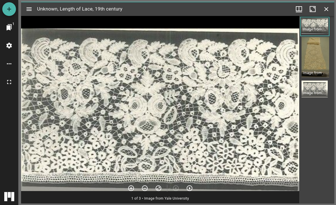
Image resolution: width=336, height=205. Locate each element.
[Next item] (189, 188)
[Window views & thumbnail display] (299, 9)
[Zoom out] (145, 188)
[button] (315, 26)
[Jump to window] (9, 27)
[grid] (316, 109)
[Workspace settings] (9, 45)
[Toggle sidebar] (29, 9)
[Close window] (326, 9)
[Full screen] (9, 82)
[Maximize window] (312, 9)
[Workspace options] (9, 64)
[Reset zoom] (158, 188)
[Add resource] (9, 9)
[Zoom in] (131, 188)
